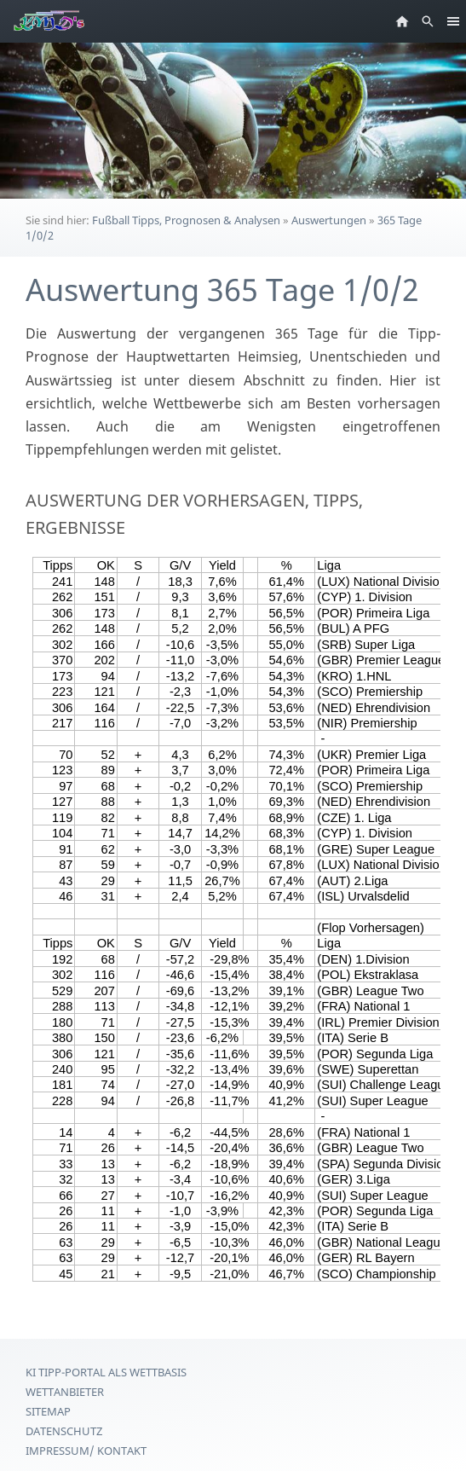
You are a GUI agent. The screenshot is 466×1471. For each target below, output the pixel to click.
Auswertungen (328, 220)
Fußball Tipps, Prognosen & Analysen (186, 220)
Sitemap (48, 1411)
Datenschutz (64, 1431)
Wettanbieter (65, 1391)
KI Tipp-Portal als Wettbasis (106, 1372)
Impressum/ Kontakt (86, 1450)
